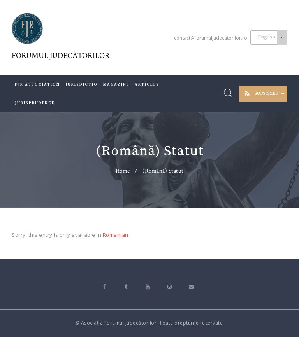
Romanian (115, 234)
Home (123, 171)
